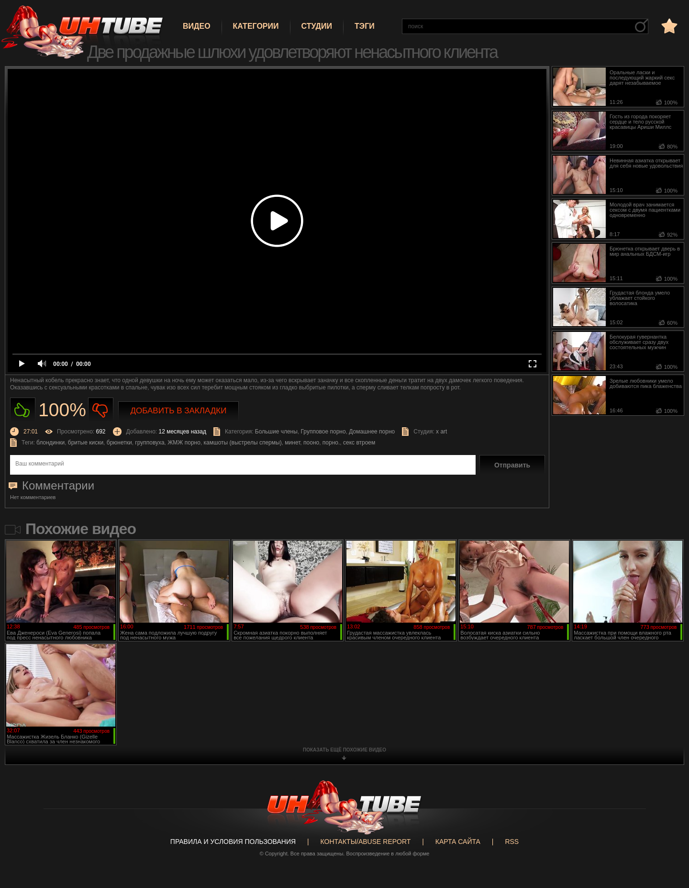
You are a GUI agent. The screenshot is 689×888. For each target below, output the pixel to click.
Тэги (365, 26)
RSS (512, 841)
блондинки (50, 442)
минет (292, 442)
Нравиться (22, 410)
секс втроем (359, 442)
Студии (316, 26)
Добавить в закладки (179, 410)
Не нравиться (100, 410)
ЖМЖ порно (183, 442)
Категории (256, 26)
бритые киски (85, 442)
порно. (331, 442)
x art (441, 431)
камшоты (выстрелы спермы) (243, 442)
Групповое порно (323, 431)
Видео (197, 26)
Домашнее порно (372, 431)
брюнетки (119, 442)
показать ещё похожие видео (344, 749)
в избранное (668, 26)
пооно (311, 442)
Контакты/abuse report (366, 841)
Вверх (667, 835)
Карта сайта (457, 841)
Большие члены (276, 431)
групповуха (149, 442)
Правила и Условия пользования (233, 841)
